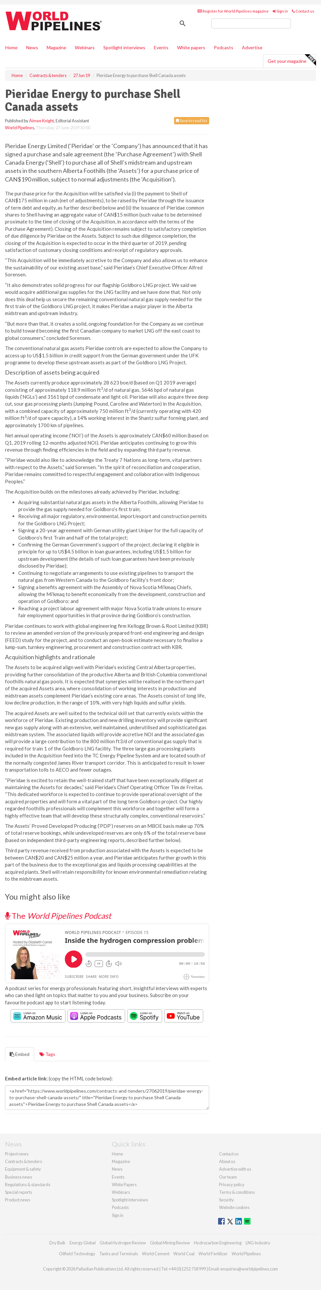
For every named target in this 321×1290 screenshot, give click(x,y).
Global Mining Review (170, 1242)
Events (161, 47)
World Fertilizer (213, 1253)
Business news (18, 1177)
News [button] (32, 47)
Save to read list (191, 120)
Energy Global (82, 1242)
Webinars (85, 47)
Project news (16, 1153)
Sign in (280, 11)
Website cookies (234, 1207)
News (117, 1169)
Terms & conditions (237, 1192)
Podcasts (223, 47)
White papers (191, 47)
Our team (228, 1177)
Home (11, 47)
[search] (251, 23)
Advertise (252, 47)
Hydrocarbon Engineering (218, 1242)
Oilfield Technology (77, 1253)
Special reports (18, 1192)
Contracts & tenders (23, 1161)
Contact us (303, 11)
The (58, 915)
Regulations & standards (27, 1184)
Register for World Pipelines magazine (233, 11)
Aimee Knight (41, 120)
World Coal (184, 1253)
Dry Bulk (57, 1242)
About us (227, 1161)
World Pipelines (19, 127)
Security (226, 1199)
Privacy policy (232, 1184)
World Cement (155, 1253)
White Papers (124, 1184)
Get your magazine (292, 60)
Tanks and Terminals (118, 1253)
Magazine (56, 47)
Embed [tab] (19, 1054)
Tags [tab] (47, 1054)
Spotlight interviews (124, 47)
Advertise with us (235, 1169)
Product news (17, 1199)
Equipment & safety (23, 1169)
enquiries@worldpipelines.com (249, 1268)
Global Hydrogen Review (123, 1242)
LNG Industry (258, 1242)
